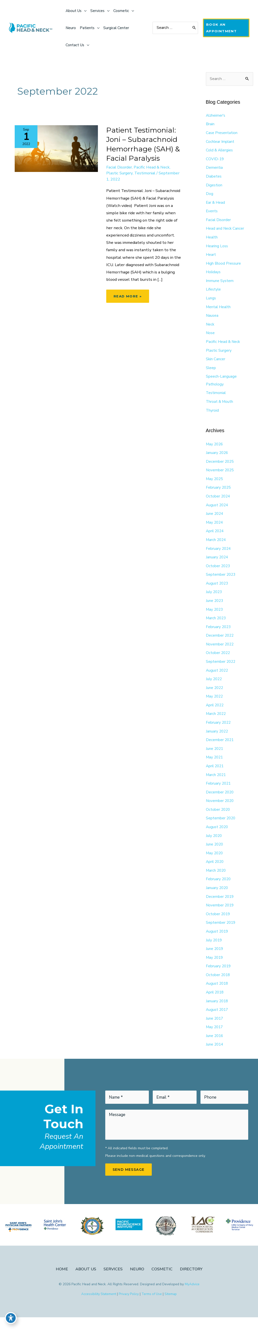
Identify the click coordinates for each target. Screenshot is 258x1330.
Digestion (214, 187)
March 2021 (216, 783)
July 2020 (214, 845)
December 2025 (220, 466)
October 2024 (218, 502)
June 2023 (215, 607)
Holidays (213, 275)
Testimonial (148, 174)
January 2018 (217, 1012)
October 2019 (218, 924)
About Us (85, 1281)
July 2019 (214, 951)
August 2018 (217, 995)
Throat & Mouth (220, 406)
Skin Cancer (215, 363)
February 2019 (219, 977)
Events (212, 213)
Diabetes (214, 178)
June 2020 (215, 854)
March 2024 (216, 546)
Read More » (130, 308)
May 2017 (215, 1039)
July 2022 (214, 686)
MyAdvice (192, 1296)
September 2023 (221, 581)
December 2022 (220, 642)
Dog (209, 195)
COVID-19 (215, 160)
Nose (210, 336)
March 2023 (216, 625)
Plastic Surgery (120, 174)
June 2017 (215, 1030)
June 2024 (215, 519)
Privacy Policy (129, 1306)
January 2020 (217, 898)
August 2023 (217, 590)
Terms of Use (153, 1306)
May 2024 (215, 528)
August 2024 (217, 510)
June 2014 (215, 1056)
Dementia (214, 169)
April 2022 (215, 713)
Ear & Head (215, 204)
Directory (192, 1281)
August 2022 (217, 678)
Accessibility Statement (97, 1306)
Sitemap (172, 1306)
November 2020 (220, 810)
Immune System (220, 283)
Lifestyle (213, 292)
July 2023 (214, 598)
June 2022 (215, 695)
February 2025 (219, 493)
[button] (226, 27)
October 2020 (218, 819)
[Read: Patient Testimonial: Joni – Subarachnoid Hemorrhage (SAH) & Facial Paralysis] (56, 149)
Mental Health (218, 310)
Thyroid (212, 414)
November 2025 (220, 475)
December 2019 (220, 907)
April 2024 (215, 537)
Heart (211, 257)
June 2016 (215, 1047)
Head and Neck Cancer (225, 231)
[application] (85, 10)
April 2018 (215, 1003)
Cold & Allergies (220, 151)
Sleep (211, 371)
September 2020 (221, 827)
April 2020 (215, 871)
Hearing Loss (217, 248)
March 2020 (216, 880)
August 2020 (217, 836)
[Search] (195, 28)
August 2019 (217, 942)
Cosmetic (162, 1281)
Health (212, 239)
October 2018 (218, 986)
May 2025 (215, 484)
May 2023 (215, 616)
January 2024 (217, 563)
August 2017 (217, 1021)
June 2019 (215, 959)
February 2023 (219, 634)
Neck (210, 327)
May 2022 (215, 704)
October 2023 (218, 572)
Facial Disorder (120, 168)
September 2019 (221, 933)
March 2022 (216, 722)
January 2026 (217, 458)
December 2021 (220, 748)
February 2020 (219, 889)
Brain (210, 125)
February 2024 (219, 554)
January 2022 (217, 739)
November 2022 (220, 651)
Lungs (211, 301)
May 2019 (215, 968)
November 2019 (220, 915)
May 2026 (215, 449)
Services (113, 1281)
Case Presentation (222, 134)
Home (61, 1281)
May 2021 (215, 766)
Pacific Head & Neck (154, 168)
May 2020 (215, 863)
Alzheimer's (216, 116)
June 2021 (215, 757)
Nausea (212, 319)
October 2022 (218, 660)
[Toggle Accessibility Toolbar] (11, 1319)
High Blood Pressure (224, 266)
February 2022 (219, 730)
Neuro (137, 1281)
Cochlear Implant (220, 143)
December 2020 (220, 801)
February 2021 (219, 792)
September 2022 (221, 669)
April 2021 (215, 775)
